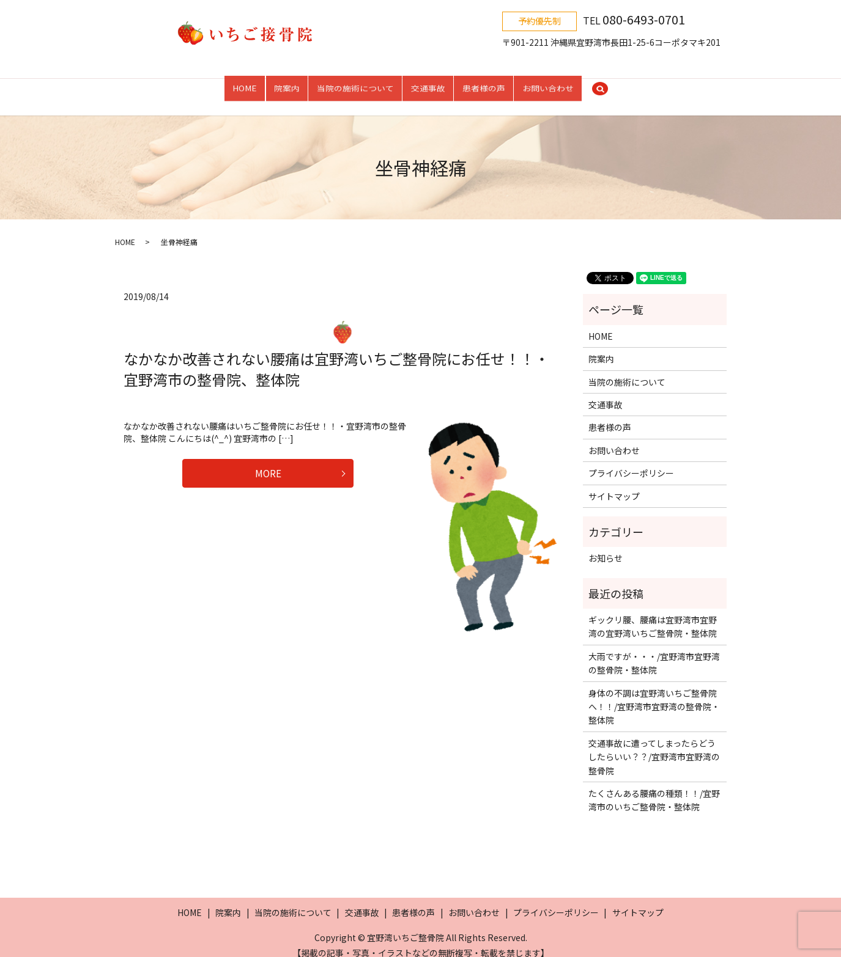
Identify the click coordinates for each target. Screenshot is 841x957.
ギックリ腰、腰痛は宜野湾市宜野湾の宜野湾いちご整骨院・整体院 (652, 614)
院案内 (287, 84)
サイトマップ (614, 483)
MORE (268, 463)
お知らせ (605, 546)
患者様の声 (483, 84)
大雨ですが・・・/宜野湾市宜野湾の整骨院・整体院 (654, 651)
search (600, 85)
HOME (244, 84)
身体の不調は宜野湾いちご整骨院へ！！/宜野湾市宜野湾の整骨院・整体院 (654, 694)
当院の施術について (355, 84)
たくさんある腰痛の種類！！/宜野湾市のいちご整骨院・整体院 (654, 788)
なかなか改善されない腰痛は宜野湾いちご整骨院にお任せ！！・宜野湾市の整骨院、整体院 (336, 357)
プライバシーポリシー (631, 461)
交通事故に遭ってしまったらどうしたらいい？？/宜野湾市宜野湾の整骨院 (654, 745)
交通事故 (428, 84)
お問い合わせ (548, 84)
